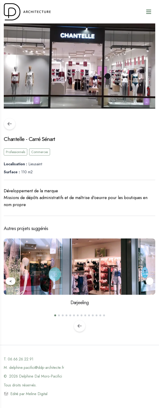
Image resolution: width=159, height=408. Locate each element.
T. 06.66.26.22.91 (18, 359)
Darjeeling (79, 302)
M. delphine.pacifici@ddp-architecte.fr (34, 367)
